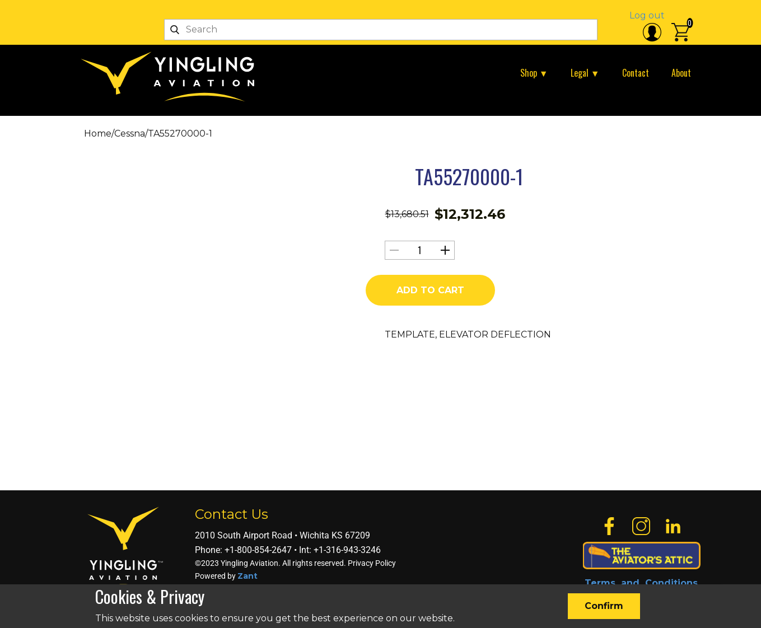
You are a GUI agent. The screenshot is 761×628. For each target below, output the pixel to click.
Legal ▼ (585, 72)
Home (97, 133)
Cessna (129, 133)
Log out (647, 15)
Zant (247, 576)
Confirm (604, 606)
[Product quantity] (419, 250)
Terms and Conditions (641, 583)
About (681, 72)
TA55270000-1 (469, 176)
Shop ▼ (534, 72)
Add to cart (430, 290)
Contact (635, 72)
